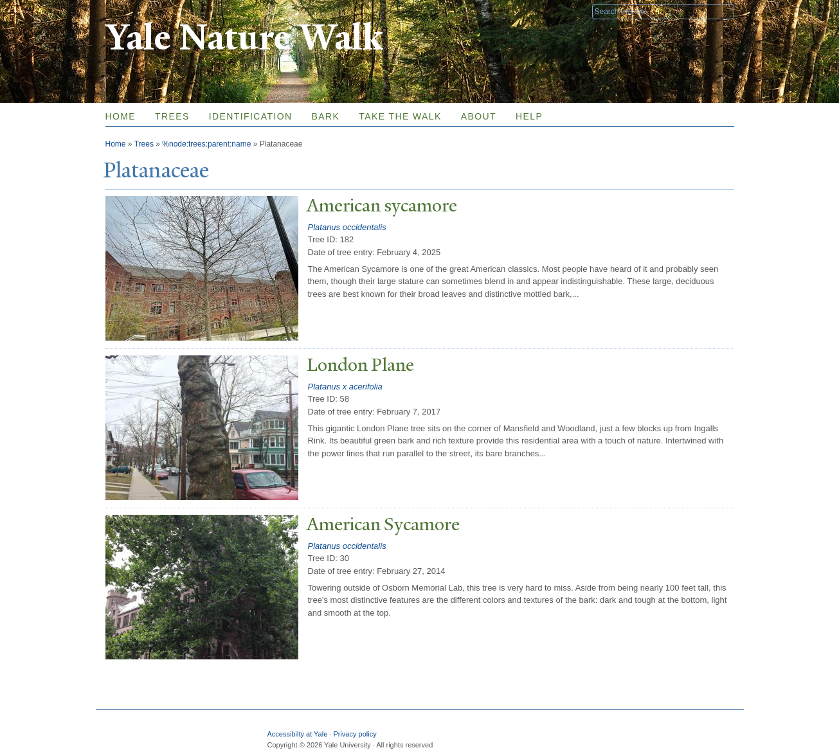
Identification (251, 116)
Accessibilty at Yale (297, 734)
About (478, 116)
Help (529, 116)
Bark (326, 116)
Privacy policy (354, 734)
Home (120, 116)
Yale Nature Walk (244, 37)
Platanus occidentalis (347, 227)
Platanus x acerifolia (345, 386)
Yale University (141, 11)
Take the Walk (400, 116)
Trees (172, 116)
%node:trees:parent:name (206, 143)
